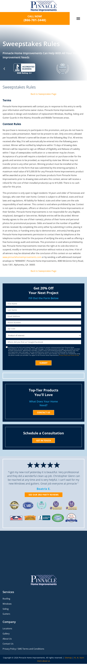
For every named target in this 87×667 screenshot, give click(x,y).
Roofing (6, 598)
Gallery (6, 633)
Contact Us (8, 643)
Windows (7, 603)
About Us (7, 638)
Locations (7, 628)
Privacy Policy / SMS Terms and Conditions (23, 648)
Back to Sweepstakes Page (43, 94)
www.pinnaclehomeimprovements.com (22, 257)
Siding (6, 608)
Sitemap (68, 657)
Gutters (6, 613)
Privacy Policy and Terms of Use (69, 355)
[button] (78, 18)
